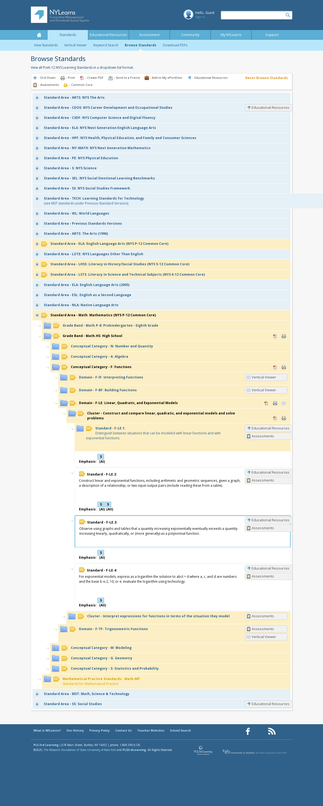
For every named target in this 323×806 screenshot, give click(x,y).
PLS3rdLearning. (135, 750)
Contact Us (123, 730)
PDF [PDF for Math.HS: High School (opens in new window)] (275, 336)
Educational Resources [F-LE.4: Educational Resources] (271, 568)
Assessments (263, 436)
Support (272, 34)
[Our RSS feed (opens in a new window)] (272, 731)
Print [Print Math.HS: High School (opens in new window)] (284, 336)
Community (190, 34)
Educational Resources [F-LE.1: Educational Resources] (271, 428)
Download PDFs (175, 45)
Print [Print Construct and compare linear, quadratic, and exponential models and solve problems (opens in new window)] (284, 418)
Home (39, 35)
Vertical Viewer (75, 45)
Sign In (200, 17)
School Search (180, 730)
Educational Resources (108, 34)
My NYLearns (231, 34)
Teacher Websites (150, 730)
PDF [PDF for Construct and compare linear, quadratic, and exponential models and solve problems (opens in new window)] (275, 418)
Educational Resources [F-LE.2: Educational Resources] (271, 472)
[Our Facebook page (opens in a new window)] (248, 731)
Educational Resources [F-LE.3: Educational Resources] (271, 520)
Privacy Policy (99, 730)
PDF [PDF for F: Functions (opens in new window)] (275, 367)
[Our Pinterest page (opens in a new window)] (260, 731)
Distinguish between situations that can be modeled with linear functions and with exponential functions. (153, 433)
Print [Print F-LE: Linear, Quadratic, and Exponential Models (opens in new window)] (275, 403)
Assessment (149, 34)
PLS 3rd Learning (46, 745)
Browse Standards (140, 45)
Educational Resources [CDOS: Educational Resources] (271, 107)
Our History (75, 730)
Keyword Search (105, 45)
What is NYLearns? (47, 730)
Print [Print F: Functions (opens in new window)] (284, 367)
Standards (67, 34)
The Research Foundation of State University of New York (80, 750)
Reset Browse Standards (266, 78)
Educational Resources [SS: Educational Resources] (271, 703)
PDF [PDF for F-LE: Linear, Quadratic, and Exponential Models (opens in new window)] (266, 403)
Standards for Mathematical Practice (97, 681)
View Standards (46, 45)
